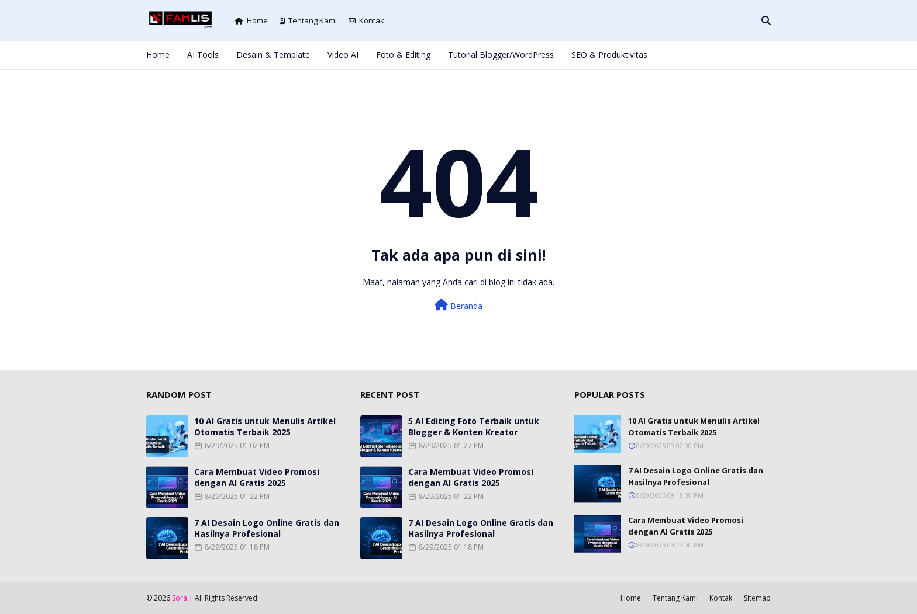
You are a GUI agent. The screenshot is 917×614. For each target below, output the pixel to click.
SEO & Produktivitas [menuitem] (609, 54)
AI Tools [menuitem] (203, 54)
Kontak (366, 20)
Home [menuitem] (158, 54)
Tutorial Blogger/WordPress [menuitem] (501, 54)
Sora (179, 598)
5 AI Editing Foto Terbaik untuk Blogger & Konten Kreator (473, 426)
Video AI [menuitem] (343, 54)
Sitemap (757, 598)
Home (251, 20)
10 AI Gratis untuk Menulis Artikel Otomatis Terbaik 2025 (265, 426)
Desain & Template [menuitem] (273, 54)
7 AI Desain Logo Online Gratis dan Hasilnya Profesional (266, 528)
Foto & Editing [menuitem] (403, 54)
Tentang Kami (308, 20)
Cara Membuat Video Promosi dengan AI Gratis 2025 (256, 477)
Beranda (458, 305)
